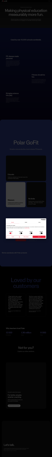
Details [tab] (26, 222)
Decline (13, 236)
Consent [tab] (12, 222)
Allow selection (26, 236)
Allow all (39, 236)
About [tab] (39, 222)
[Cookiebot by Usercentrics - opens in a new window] (42, 219)
